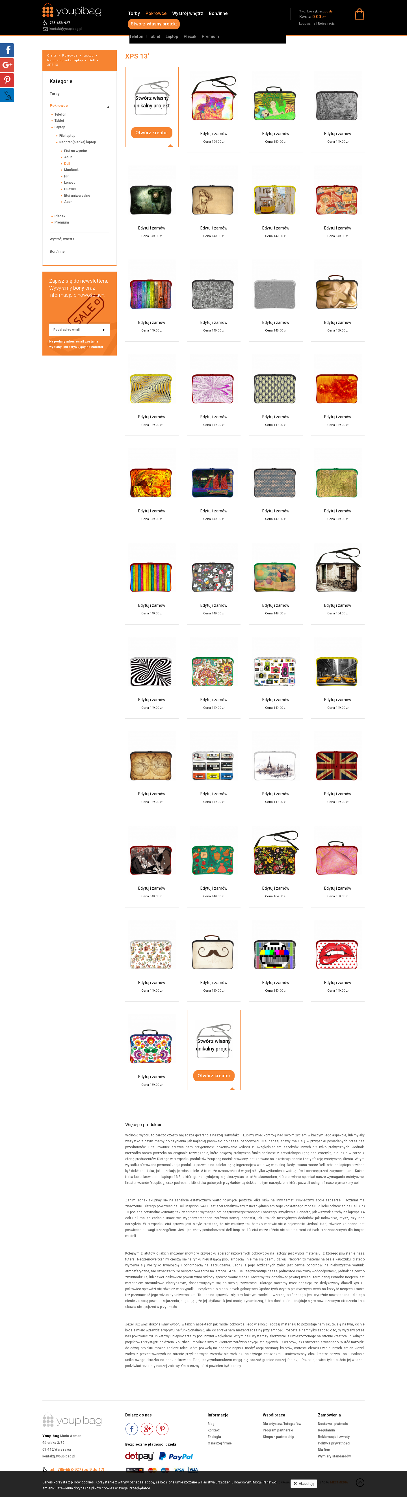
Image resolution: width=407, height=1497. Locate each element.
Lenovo (69, 183)
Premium (210, 36)
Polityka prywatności (334, 1443)
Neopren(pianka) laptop (65, 60)
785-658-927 (59, 23)
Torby (134, 13)
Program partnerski (278, 1430)
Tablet (154, 36)
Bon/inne (218, 13)
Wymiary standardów (334, 1456)
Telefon (136, 36)
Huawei (70, 189)
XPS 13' (53, 65)
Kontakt (214, 1430)
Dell (92, 60)
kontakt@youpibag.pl (65, 29)
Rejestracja (326, 23)
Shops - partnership (278, 1437)
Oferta (51, 55)
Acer (68, 202)
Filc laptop (67, 136)
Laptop (172, 36)
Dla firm (324, 1450)
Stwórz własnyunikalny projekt (152, 102)
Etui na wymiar (75, 151)
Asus (68, 157)
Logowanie (307, 23)
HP (66, 176)
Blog (211, 1424)
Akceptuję (304, 1484)
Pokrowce (156, 13)
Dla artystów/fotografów (282, 1424)
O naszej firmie (220, 1443)
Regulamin (326, 1430)
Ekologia (214, 1437)
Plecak (190, 36)
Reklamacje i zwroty (334, 1437)
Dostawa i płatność (333, 1424)
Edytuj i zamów (214, 133)
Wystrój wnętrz (187, 13)
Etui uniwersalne (77, 196)
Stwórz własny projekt (154, 24)
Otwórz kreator (151, 132)
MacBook (71, 170)
